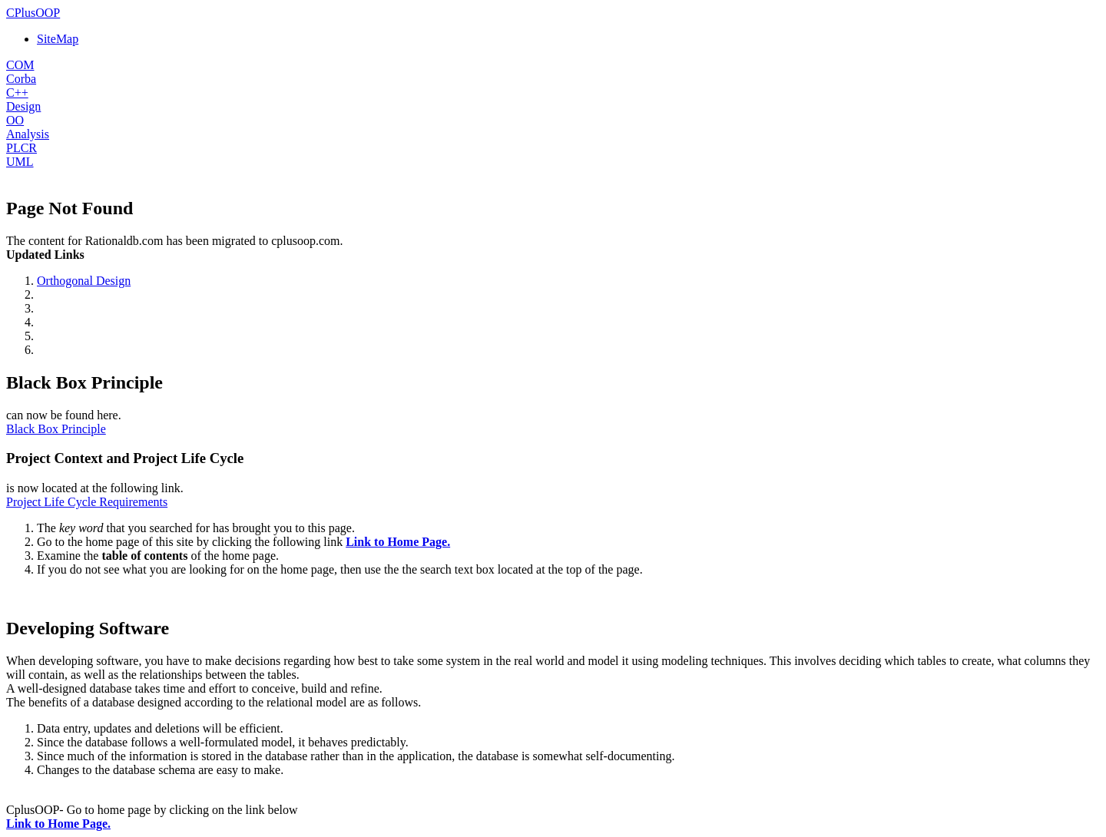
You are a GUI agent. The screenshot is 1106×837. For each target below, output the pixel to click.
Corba (21, 78)
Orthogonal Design (84, 280)
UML (20, 161)
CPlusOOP (33, 12)
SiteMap (57, 38)
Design (23, 106)
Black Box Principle (56, 428)
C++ (17, 92)
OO (15, 120)
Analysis (27, 134)
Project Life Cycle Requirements (86, 501)
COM (20, 64)
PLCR (21, 147)
